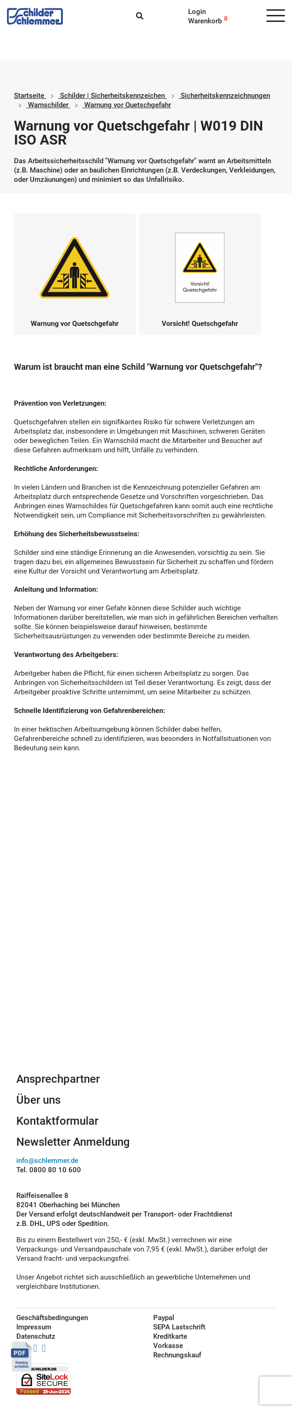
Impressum (33, 1327)
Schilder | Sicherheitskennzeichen (112, 95)
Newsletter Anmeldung (73, 1141)
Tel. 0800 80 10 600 (48, 1170)
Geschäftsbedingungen (52, 1318)
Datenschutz (35, 1336)
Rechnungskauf (177, 1355)
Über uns (38, 1100)
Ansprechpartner (58, 1079)
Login (197, 11)
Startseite (29, 95)
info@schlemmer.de (47, 1160)
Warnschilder (48, 105)
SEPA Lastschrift (179, 1327)
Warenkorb (205, 21)
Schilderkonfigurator (146, 975)
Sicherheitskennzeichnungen (225, 95)
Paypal (163, 1318)
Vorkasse (168, 1346)
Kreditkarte (170, 1336)
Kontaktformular (57, 1120)
